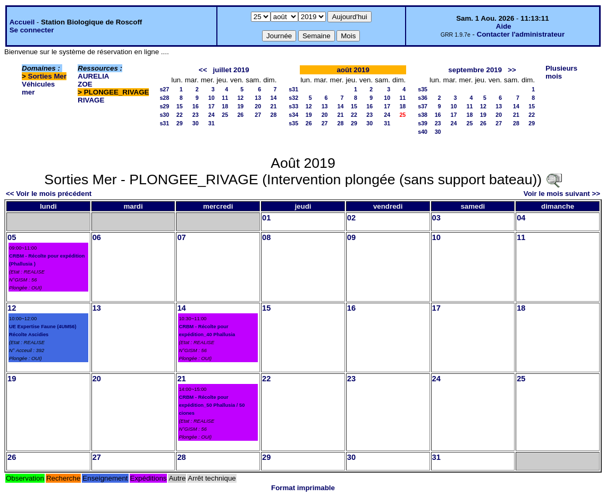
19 (240, 106)
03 (436, 217)
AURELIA (93, 76)
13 (258, 98)
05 (11, 237)
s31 (164, 123)
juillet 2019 (231, 70)
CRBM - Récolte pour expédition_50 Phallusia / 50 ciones (212, 405)
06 (96, 237)
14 (273, 98)
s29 (164, 106)
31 (211, 123)
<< (203, 70)
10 (211, 98)
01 (266, 217)
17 (211, 106)
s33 (293, 106)
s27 (164, 89)
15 (179, 106)
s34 (293, 115)
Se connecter (32, 30)
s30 (164, 115)
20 (258, 106)
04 (521, 217)
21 (273, 106)
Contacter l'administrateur (521, 34)
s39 (422, 123)
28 (273, 115)
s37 (422, 106)
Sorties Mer (47, 76)
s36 (422, 98)
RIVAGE (91, 100)
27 (258, 115)
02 (351, 217)
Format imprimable (303, 488)
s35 (293, 123)
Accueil (22, 22)
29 (179, 123)
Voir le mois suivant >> (562, 194)
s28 (164, 98)
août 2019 (352, 70)
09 (351, 237)
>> (512, 70)
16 (195, 106)
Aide (503, 26)
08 (266, 237)
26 (240, 115)
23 (195, 115)
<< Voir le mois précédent (48, 194)
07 (181, 237)
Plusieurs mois (561, 72)
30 (195, 123)
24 (211, 115)
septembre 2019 (475, 70)
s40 (422, 132)
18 (225, 106)
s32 (293, 98)
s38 (422, 115)
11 (225, 98)
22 (179, 115)
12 (240, 98)
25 (225, 115)
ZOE (85, 84)
